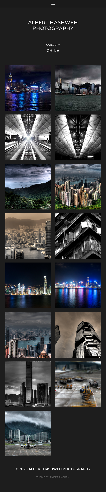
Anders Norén (59, 477)
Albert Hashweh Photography (53, 25)
